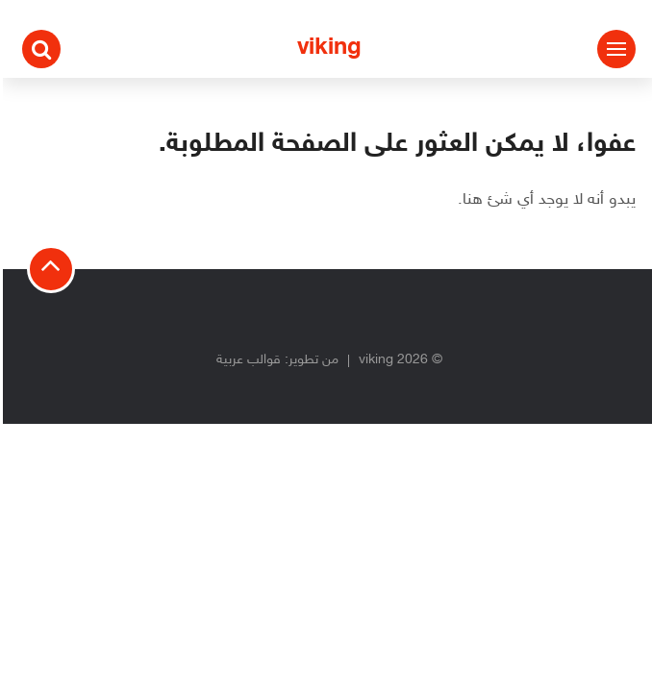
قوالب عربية (245, 360)
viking (326, 48)
